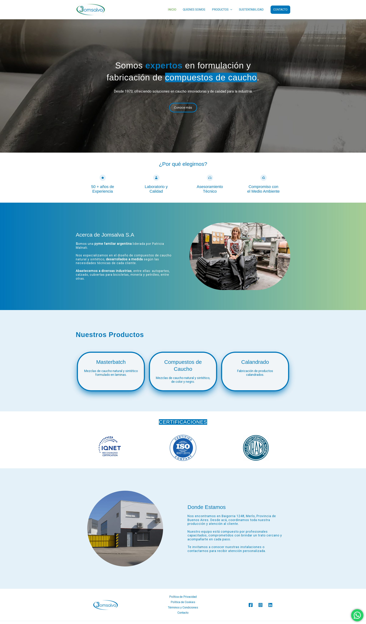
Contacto (183, 612)
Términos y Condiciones (183, 607)
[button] (232, 10)
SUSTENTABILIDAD (251, 9)
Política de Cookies (183, 602)
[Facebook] (250, 605)
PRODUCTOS (224, 10)
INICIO (175, 9)
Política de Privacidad (183, 596)
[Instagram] (260, 605)
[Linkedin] (270, 605)
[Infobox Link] (113, 367)
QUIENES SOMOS (197, 9)
